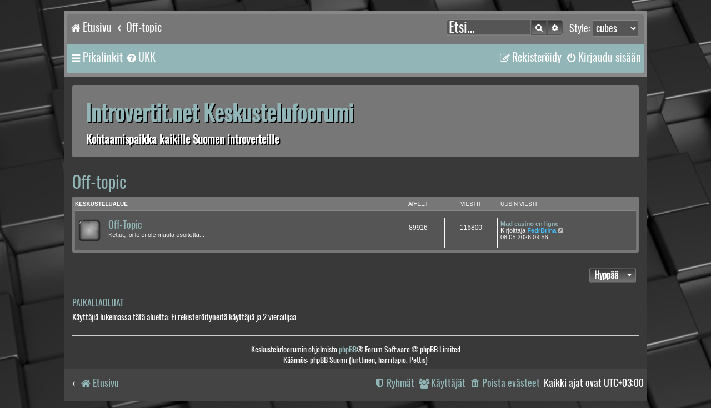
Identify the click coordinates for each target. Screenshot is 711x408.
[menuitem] (141, 57)
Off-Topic (125, 224)
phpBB (348, 349)
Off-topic (99, 181)
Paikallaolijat (97, 303)
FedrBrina (541, 230)
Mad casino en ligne (529, 223)
